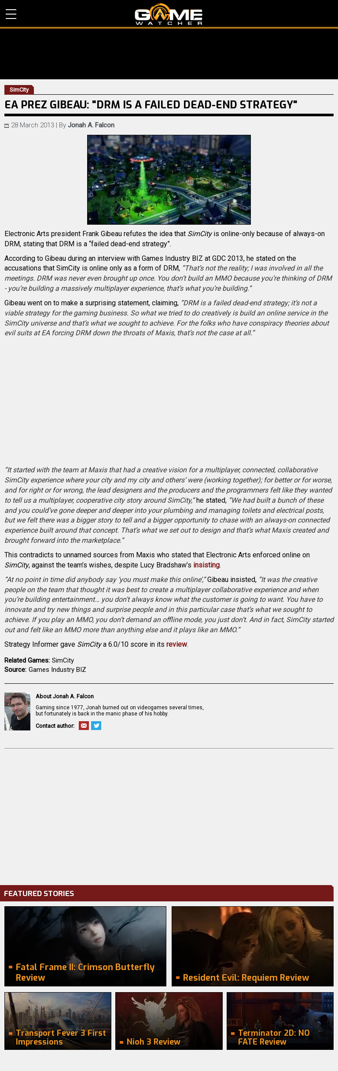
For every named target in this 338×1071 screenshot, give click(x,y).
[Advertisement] (169, 814)
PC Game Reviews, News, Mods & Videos (169, 14)
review (176, 644)
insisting (206, 565)
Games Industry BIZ (57, 670)
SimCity (63, 660)
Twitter (96, 725)
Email (84, 725)
